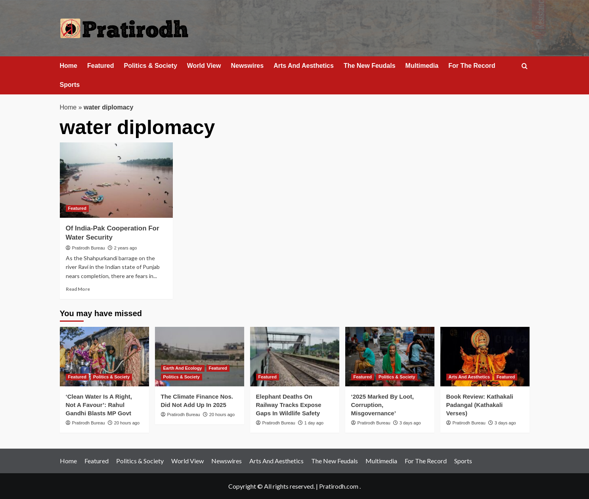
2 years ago (125, 248)
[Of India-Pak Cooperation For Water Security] (116, 180)
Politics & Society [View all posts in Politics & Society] (111, 376)
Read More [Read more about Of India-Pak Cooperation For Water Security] (78, 289)
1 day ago (313, 422)
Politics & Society (150, 65)
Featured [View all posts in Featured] (77, 208)
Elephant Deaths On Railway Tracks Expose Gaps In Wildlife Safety (288, 404)
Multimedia (422, 65)
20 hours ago (127, 422)
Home (68, 65)
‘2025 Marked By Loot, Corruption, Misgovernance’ (382, 404)
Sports (70, 84)
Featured (100, 65)
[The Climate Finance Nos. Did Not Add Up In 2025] (199, 356)
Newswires (247, 65)
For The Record (471, 65)
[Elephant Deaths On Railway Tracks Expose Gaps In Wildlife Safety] (294, 356)
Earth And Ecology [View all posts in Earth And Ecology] (182, 368)
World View (204, 65)
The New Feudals (370, 65)
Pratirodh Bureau (88, 248)
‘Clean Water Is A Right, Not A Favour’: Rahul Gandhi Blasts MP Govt (99, 404)
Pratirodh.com (338, 486)
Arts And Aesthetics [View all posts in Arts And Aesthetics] (469, 376)
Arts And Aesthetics (303, 65)
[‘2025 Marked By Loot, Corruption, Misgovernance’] (389, 356)
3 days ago (410, 422)
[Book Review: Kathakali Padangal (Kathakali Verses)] (485, 356)
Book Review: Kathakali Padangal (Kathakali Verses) (479, 404)
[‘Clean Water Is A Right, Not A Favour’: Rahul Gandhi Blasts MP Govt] (104, 356)
